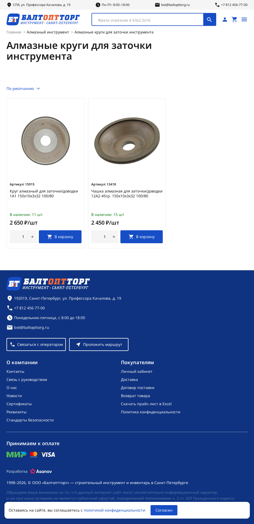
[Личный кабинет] (225, 19)
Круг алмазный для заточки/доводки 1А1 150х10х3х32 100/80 (44, 193)
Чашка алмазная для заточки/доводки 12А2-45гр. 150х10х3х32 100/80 (126, 193)
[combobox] (154, 19)
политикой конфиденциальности (114, 510)
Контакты (15, 371)
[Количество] (23, 237)
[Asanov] (41, 471)
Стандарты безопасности (30, 419)
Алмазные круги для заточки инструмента (114, 32)
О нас (11, 387)
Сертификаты (19, 403)
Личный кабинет (137, 371)
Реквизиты (16, 411)
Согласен (163, 510)
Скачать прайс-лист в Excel (146, 403)
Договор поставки (137, 387)
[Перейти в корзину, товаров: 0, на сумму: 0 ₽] (234, 19)
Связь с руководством (26, 379)
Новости (14, 395)
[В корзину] (60, 236)
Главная (13, 32)
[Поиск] (209, 19)
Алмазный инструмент (48, 32)
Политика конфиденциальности (150, 411)
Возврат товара (135, 395)
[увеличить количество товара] (32, 236)
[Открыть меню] (244, 19)
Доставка (129, 379)
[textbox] (150, 20)
